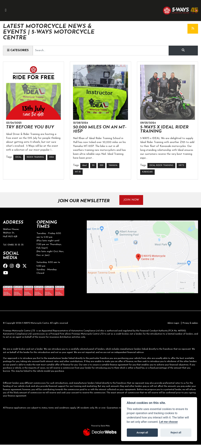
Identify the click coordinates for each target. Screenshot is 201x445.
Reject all (176, 432)
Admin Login (170, 323)
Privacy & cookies (189, 323)
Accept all (142, 432)
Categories (18, 50)
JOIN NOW (131, 200)
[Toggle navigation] (6, 10)
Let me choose (168, 422)
